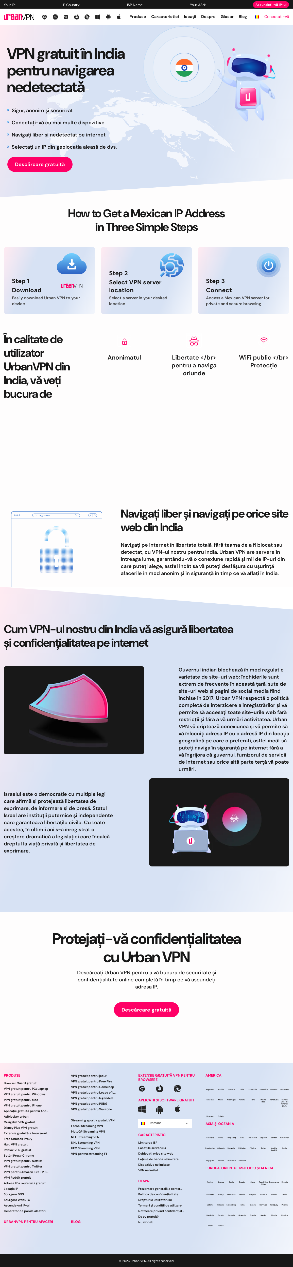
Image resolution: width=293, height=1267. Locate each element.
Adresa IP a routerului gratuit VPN (26, 1183)
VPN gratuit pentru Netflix (23, 1161)
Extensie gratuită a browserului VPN (26, 1133)
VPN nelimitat (148, 1170)
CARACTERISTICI (152, 1135)
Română (165, 1123)
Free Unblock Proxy (18, 1139)
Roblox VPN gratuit (17, 1150)
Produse (137, 16)
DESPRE (144, 1181)
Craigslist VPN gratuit (19, 1122)
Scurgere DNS (14, 1194)
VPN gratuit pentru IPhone (23, 1105)
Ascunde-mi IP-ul (16, 1205)
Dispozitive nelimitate (154, 1165)
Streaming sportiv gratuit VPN (93, 1120)
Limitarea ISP (147, 1143)
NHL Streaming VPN (85, 1143)
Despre (208, 16)
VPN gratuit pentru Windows (24, 1094)
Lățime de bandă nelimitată (158, 1159)
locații (190, 16)
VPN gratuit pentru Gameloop (92, 1087)
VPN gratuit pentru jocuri (89, 1076)
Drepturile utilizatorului (155, 1200)
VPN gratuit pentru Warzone (91, 1109)
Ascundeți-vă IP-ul (270, 5)
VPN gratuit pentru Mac (21, 1100)
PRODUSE (12, 1075)
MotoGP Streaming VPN (88, 1132)
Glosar (227, 16)
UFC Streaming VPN (85, 1148)
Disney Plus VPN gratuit (21, 1128)
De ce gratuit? (148, 1217)
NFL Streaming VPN (85, 1137)
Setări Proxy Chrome (19, 1156)
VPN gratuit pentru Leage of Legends (94, 1093)
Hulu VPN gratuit (16, 1144)
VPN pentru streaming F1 (89, 1154)
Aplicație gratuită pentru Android (26, 1111)
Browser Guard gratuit (20, 1083)
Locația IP (11, 1189)
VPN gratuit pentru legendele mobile (94, 1098)
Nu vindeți (145, 1222)
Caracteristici (165, 16)
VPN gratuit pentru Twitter (23, 1166)
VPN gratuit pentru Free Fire (91, 1081)
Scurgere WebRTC (17, 1200)
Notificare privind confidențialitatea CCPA (161, 1211)
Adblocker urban (16, 1117)
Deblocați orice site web (156, 1154)
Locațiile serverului (152, 1148)
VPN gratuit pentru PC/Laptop (26, 1089)
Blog (243, 16)
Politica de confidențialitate (158, 1194)
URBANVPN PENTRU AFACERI (28, 1222)
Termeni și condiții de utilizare (160, 1205)
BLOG (76, 1222)
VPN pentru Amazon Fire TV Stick (26, 1172)
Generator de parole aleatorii (25, 1211)
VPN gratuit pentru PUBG (89, 1104)
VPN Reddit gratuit (17, 1178)
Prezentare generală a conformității (161, 1189)
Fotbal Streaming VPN (87, 1126)
